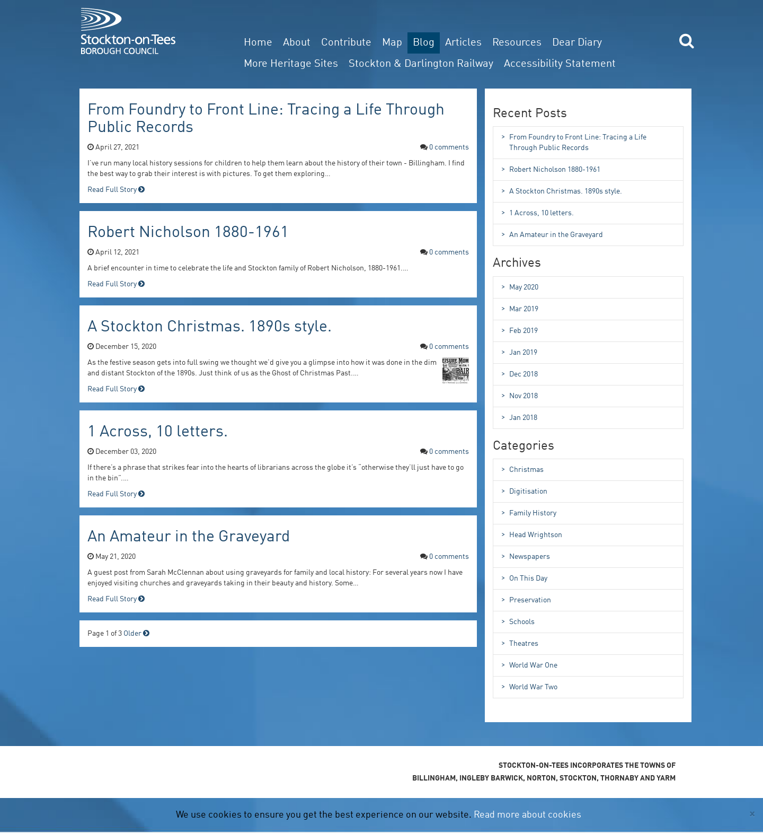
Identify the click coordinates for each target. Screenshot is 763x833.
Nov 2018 (519, 395)
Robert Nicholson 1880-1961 (188, 233)
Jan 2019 (519, 352)
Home (258, 43)
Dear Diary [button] (577, 43)
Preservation (526, 599)
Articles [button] (463, 43)
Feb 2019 (519, 330)
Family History (528, 512)
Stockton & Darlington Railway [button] (421, 64)
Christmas (522, 469)
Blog (423, 43)
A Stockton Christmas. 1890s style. (209, 327)
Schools (518, 621)
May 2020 (519, 287)
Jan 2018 (519, 417)
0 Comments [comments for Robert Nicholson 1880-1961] (449, 252)
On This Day (524, 578)
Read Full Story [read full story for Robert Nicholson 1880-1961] (116, 284)
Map (392, 43)
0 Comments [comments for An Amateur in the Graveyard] (449, 556)
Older (136, 633)
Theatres (519, 643)
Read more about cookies (527, 815)
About (296, 43)
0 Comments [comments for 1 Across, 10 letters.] (449, 451)
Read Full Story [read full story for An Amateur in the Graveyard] (116, 599)
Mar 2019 (519, 308)
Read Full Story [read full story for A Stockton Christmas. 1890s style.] (116, 389)
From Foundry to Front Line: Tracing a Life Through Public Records (573, 141)
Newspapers (525, 556)
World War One (529, 665)
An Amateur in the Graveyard (188, 537)
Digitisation (524, 491)
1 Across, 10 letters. (157, 432)
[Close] (752, 814)
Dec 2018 (519, 374)
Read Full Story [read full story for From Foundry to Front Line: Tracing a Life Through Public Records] (116, 190)
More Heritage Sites (291, 64)
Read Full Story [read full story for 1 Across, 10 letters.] (116, 494)
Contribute (346, 43)
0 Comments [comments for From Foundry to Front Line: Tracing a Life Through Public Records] (449, 147)
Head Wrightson (531, 534)
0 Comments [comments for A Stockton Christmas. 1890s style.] (449, 346)
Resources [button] (517, 43)
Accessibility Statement (560, 64)
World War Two (529, 686)
